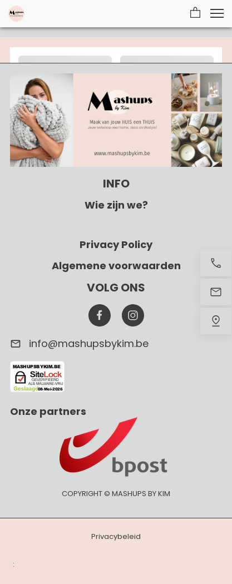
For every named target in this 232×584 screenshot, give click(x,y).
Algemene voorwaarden (116, 266)
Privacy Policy (116, 244)
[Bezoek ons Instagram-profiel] (133, 315)
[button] (195, 13)
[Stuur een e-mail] (215, 292)
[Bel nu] (215, 263)
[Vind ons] (215, 321)
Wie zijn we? (116, 205)
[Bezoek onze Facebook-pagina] (99, 315)
